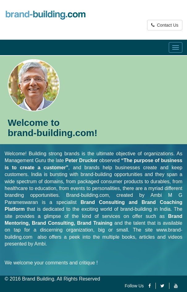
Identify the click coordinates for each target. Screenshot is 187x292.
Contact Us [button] (164, 25)
